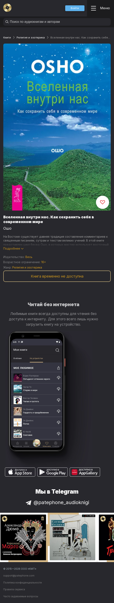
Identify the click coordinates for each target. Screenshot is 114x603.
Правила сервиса (14, 589)
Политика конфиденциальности (22, 582)
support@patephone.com (18, 575)
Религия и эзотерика (31, 37)
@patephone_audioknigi (57, 502)
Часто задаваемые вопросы (20, 596)
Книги (7, 37)
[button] (74, 8)
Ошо (7, 228)
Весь (28, 257)
